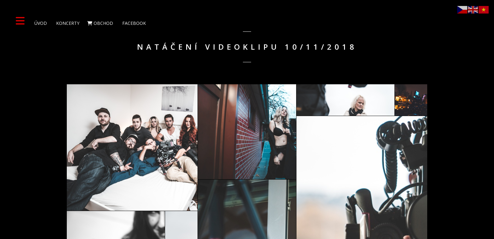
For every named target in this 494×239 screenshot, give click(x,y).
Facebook (133, 23)
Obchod (100, 23)
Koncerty (67, 23)
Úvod (40, 23)
